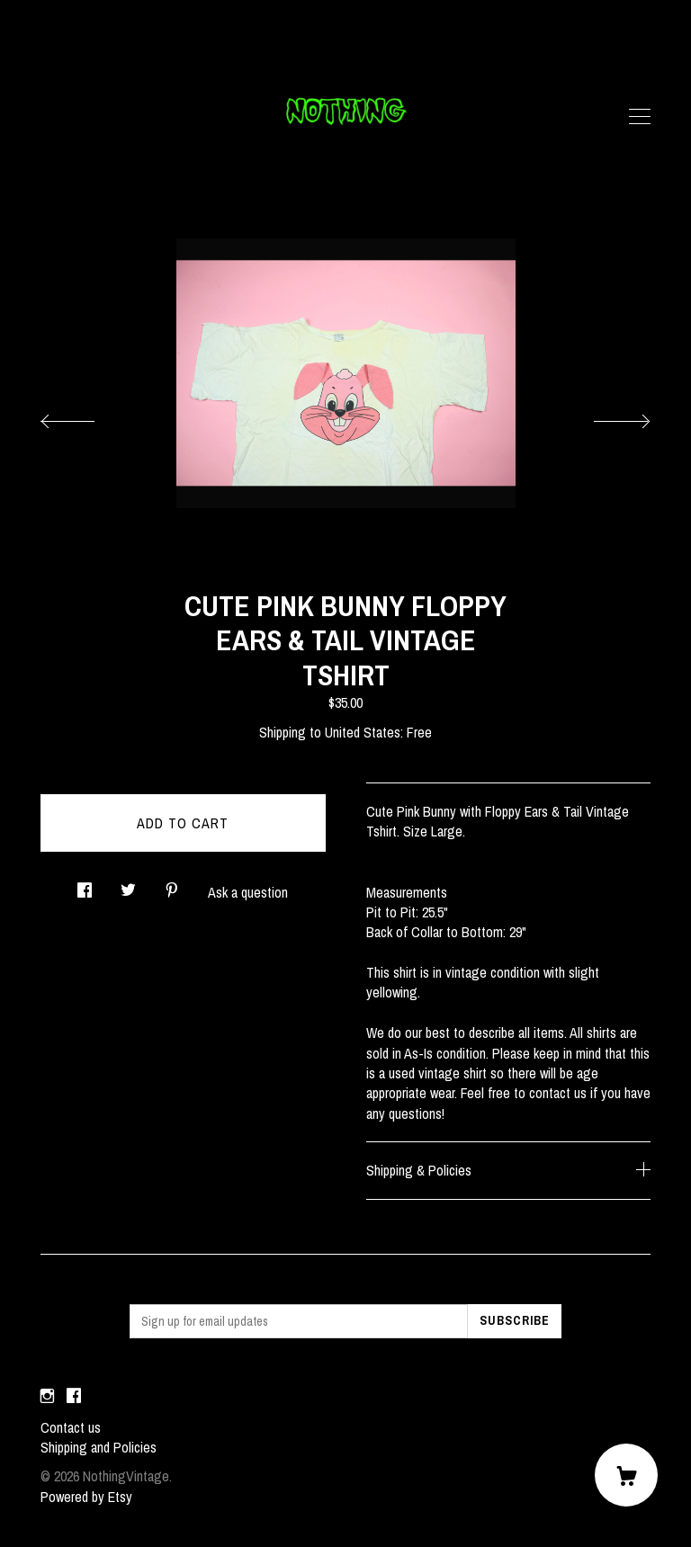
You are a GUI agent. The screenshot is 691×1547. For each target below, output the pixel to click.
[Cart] (626, 1475)
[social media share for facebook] (84, 884)
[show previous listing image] (85, 416)
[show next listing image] (606, 416)
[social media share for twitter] (128, 884)
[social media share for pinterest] (172, 884)
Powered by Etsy (86, 1497)
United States (362, 732)
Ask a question (248, 892)
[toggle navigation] (640, 117)
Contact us (70, 1427)
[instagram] (47, 1397)
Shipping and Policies (98, 1447)
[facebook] (74, 1397)
